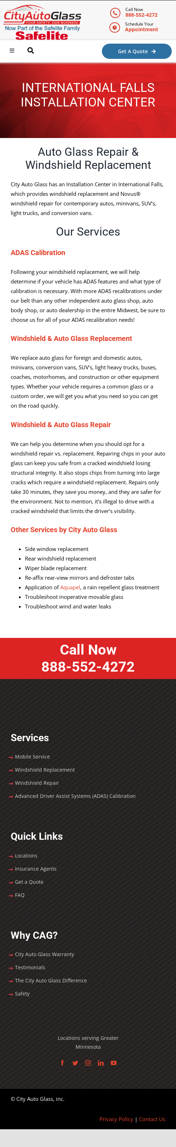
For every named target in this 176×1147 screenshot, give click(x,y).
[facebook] (62, 1063)
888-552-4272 (141, 14)
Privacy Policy (116, 1119)
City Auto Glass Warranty (44, 954)
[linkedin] (101, 1063)
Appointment (141, 29)
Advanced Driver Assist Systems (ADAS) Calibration (75, 796)
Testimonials (30, 967)
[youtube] (114, 1063)
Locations (26, 855)
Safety (22, 993)
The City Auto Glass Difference (51, 980)
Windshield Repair (37, 782)
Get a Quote (29, 881)
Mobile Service (32, 756)
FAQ (20, 895)
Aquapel (70, 587)
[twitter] (75, 1063)
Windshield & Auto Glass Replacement (71, 338)
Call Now (88, 658)
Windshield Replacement (45, 769)
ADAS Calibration (38, 252)
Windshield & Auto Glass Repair (61, 424)
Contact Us (152, 1119)
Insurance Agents (36, 868)
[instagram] (88, 1063)
